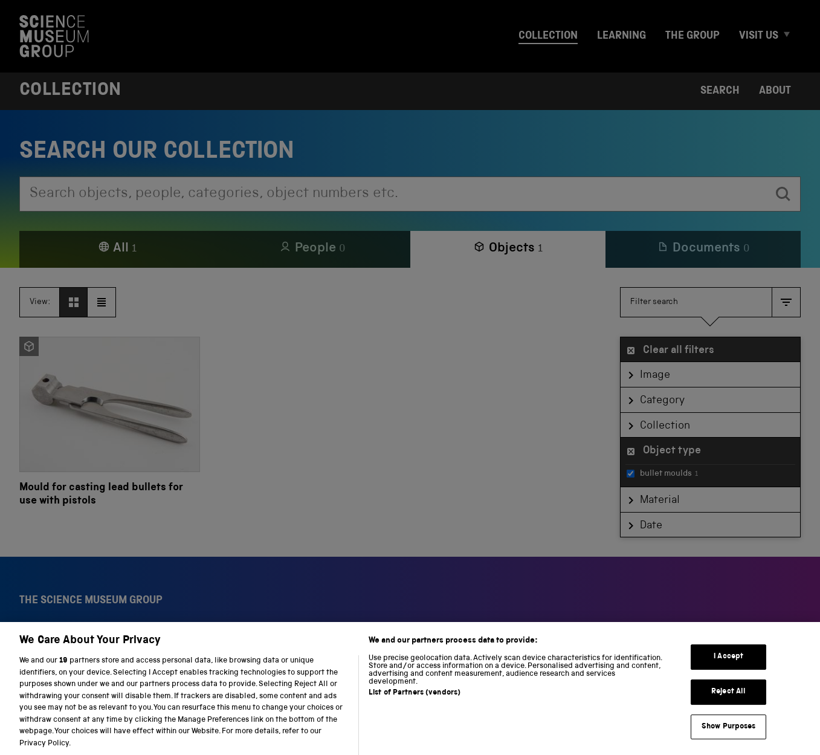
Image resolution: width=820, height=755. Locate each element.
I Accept (728, 668)
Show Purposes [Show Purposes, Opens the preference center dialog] (729, 738)
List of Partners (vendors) (414, 704)
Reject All (728, 703)
